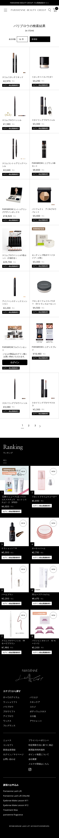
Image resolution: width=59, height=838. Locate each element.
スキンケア (35, 702)
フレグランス (9, 726)
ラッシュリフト (10, 702)
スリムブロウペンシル (11, 120)
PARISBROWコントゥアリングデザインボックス (14, 210)
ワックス (7, 721)
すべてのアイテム (11, 697)
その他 (33, 716)
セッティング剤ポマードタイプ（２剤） (43, 256)
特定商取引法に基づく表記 (40, 745)
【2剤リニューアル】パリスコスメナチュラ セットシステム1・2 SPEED (14, 499)
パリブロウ (8, 707)
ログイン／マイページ (13, 754)
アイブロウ (8, 716)
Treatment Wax (10, 810)
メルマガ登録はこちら (38, 764)
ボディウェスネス (38, 711)
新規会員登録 (9, 750)
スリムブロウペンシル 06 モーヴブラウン (13, 642)
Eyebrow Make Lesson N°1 (15, 801)
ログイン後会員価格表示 (11, 511)
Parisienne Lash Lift (12, 791)
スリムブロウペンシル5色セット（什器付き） (14, 256)
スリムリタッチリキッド (12, 77)
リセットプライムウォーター (44, 496)
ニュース (7, 740)
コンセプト (8, 745)
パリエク (34, 697)
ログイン (14, 362)
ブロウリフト (9, 711)
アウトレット (36, 721)
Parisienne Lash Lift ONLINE (16, 796)
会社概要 (32, 759)
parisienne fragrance (13, 815)
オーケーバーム (38, 548)
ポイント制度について (38, 754)
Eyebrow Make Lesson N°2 (15, 805)
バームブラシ (7, 594)
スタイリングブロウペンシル (14, 403)
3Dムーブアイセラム (41, 594)
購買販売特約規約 (36, 750)
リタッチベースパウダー (42, 77)
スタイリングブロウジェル (43, 120)
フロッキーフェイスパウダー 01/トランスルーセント (44, 302)
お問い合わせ (9, 759)
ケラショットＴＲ (9, 548)
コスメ (33, 707)
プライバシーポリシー (38, 740)
